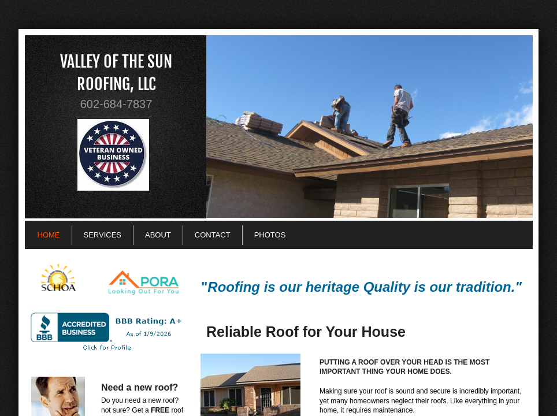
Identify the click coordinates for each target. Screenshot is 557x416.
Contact (213, 235)
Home (49, 235)
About (158, 235)
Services (103, 235)
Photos (270, 235)
